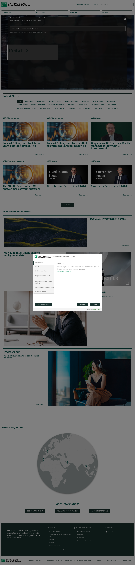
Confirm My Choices (43, 304)
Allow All (95, 304)
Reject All (82, 304)
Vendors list (68, 271)
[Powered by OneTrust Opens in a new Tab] (94, 310)
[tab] (43, 263)
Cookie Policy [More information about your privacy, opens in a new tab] (60, 271)
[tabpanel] (78, 268)
